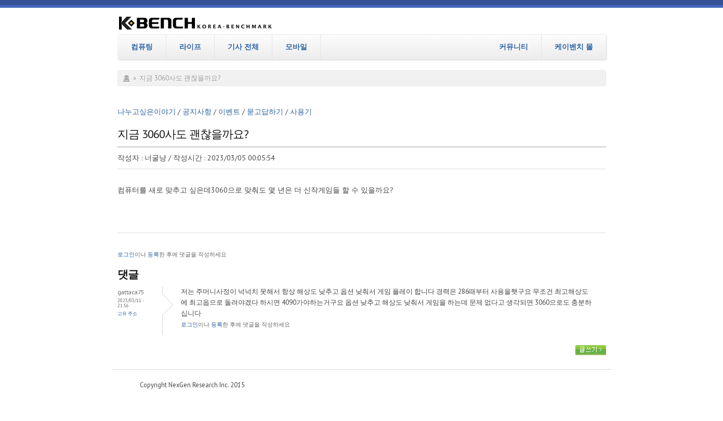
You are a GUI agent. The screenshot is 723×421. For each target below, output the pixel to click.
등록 (153, 254)
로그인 (126, 254)
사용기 (301, 111)
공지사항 (197, 111)
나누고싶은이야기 (146, 111)
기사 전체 (243, 46)
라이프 (190, 46)
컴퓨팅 (142, 46)
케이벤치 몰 (574, 46)
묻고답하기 (265, 111)
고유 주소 (127, 313)
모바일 (296, 46)
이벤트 (229, 111)
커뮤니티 (513, 46)
